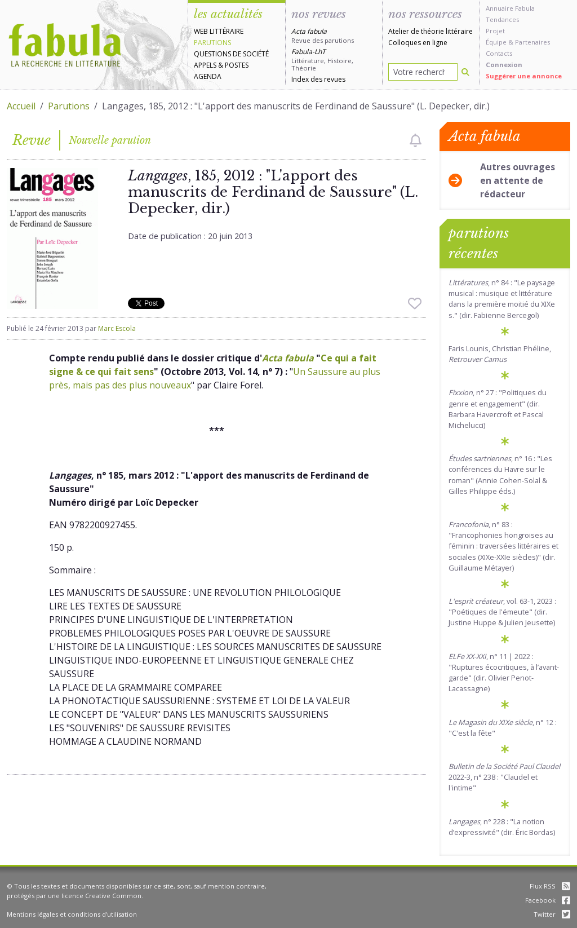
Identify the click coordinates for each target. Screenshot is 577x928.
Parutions (212, 42)
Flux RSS (550, 886)
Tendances (502, 19)
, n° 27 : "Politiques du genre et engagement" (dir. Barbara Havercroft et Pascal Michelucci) (498, 408)
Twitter (552, 914)
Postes (236, 65)
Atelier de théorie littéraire (430, 31)
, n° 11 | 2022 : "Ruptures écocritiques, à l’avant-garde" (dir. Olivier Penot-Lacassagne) (504, 672)
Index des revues (318, 79)
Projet (495, 30)
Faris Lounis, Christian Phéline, (500, 353)
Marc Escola (117, 328)
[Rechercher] (465, 72)
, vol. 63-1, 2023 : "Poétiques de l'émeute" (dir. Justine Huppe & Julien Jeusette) (502, 611)
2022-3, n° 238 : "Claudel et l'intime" (504, 777)
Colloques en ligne (417, 42)
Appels (205, 65)
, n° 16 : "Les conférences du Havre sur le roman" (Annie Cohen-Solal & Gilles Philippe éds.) (500, 474)
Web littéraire (218, 31)
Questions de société (231, 54)
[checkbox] (415, 140)
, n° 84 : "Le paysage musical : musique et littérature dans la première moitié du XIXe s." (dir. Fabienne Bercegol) (502, 298)
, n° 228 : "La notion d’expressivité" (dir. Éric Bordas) (502, 826)
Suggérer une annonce (524, 76)
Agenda (207, 76)
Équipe (496, 42)
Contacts (499, 53)
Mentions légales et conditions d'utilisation (72, 914)
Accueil (21, 106)
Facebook (547, 900)
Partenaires (532, 42)
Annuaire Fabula (510, 8)
